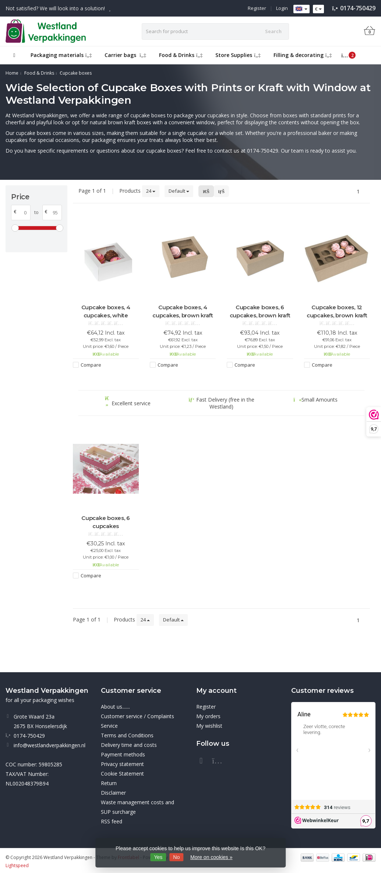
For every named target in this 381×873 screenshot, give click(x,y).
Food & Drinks (181, 54)
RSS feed (111, 821)
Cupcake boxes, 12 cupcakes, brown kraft (337, 311)
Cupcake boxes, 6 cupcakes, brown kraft (260, 311)
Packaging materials (61, 54)
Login (282, 8)
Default (179, 191)
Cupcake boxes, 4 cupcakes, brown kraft (182, 311)
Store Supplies (238, 54)
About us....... (115, 706)
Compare (91, 364)
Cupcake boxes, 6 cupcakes (105, 522)
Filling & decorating (303, 54)
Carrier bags (125, 54)
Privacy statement (122, 763)
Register (257, 8)
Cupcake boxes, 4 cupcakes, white (105, 311)
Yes (158, 857)
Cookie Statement (122, 773)
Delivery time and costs (129, 744)
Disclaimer (113, 792)
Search (273, 31)
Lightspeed (17, 865)
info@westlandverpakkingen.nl (49, 745)
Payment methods (123, 754)
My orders (208, 716)
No (176, 857)
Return (109, 783)
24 (150, 191)
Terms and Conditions (127, 735)
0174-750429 (357, 8)
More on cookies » (211, 857)
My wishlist (209, 725)
